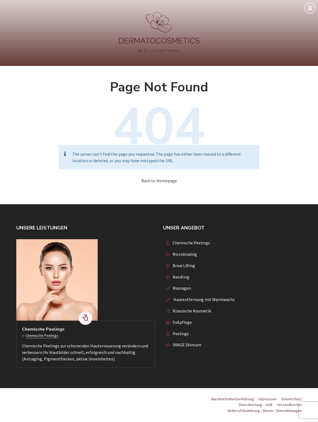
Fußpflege (182, 322)
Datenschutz (291, 399)
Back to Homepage (159, 180)
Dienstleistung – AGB (255, 404)
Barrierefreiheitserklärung (232, 399)
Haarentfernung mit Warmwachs (204, 299)
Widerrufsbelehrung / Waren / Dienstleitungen (264, 410)
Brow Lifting (184, 265)
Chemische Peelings (43, 329)
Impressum (268, 399)
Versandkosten (289, 404)
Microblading (185, 254)
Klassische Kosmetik (192, 311)
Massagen (182, 288)
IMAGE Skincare (187, 344)
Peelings (181, 333)
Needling (181, 277)
